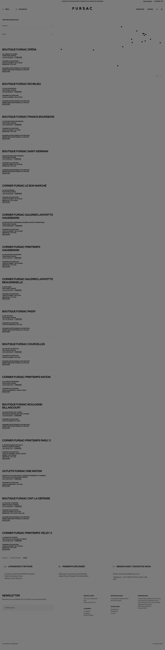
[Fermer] (159, 3)
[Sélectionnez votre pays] (131, 28)
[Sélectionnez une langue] (131, 39)
